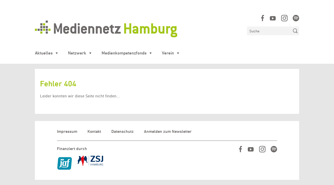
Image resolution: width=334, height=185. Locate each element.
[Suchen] (269, 30)
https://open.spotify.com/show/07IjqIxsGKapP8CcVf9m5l (296, 18)
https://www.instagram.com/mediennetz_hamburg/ (284, 18)
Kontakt (94, 131)
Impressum (67, 131)
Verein (168, 52)
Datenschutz (122, 131)
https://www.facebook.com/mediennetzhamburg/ (262, 18)
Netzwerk (77, 52)
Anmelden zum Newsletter (168, 131)
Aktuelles (44, 52)
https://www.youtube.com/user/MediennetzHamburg (273, 18)
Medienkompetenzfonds (124, 52)
